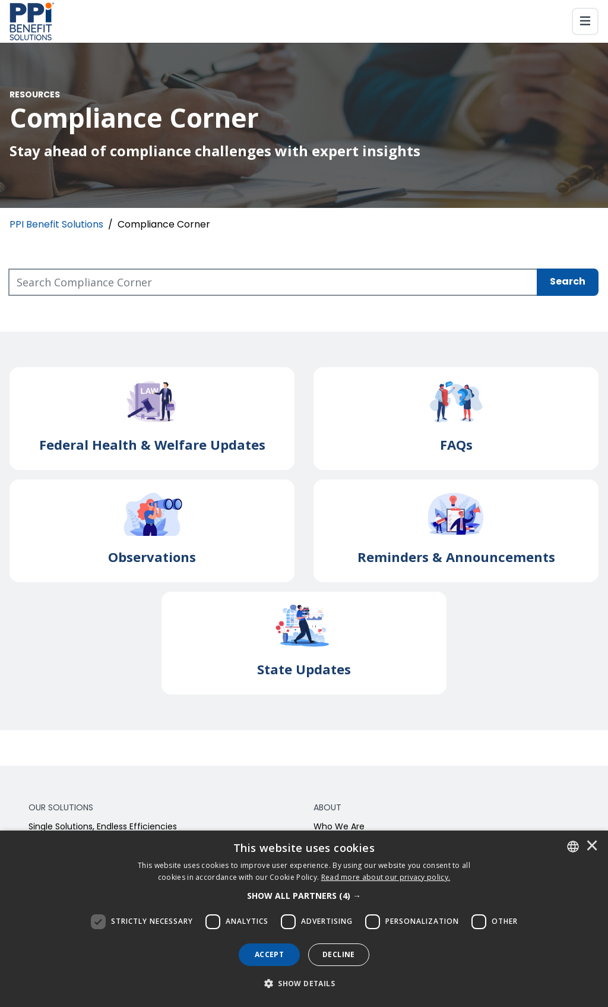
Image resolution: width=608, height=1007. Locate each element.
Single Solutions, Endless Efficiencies (102, 827)
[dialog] (304, 919)
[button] (304, 896)
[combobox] (573, 847)
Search (567, 282)
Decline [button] (338, 954)
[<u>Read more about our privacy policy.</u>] (386, 877)
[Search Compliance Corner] (273, 282)
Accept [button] (269, 954)
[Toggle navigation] (585, 21)
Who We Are (339, 827)
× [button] (591, 846)
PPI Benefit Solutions (56, 225)
